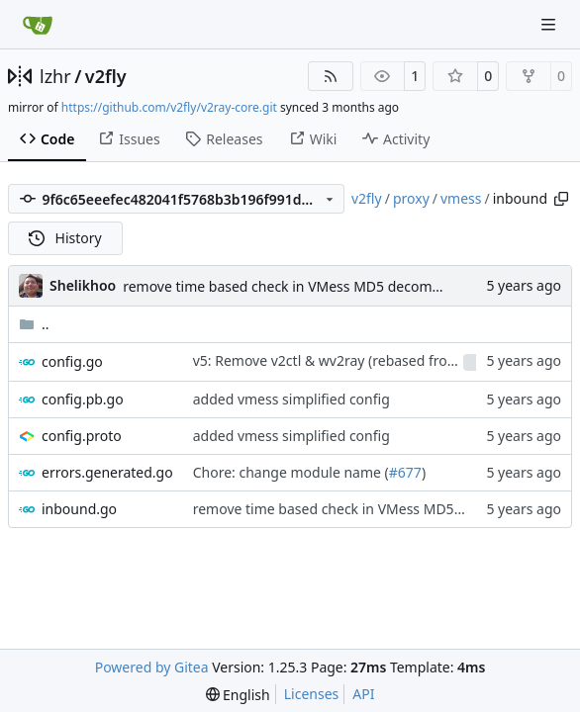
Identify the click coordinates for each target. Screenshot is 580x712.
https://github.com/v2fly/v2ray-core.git (169, 107)
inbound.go (79, 508)
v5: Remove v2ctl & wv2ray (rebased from (328, 360)
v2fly (106, 76)
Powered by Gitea (152, 667)
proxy (411, 198)
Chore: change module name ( (291, 472)
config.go (72, 361)
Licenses (311, 693)
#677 (405, 472)
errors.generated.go (107, 472)
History (65, 237)
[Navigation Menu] (550, 24)
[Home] (37, 25)
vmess (461, 198)
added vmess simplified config (291, 399)
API (363, 693)
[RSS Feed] (330, 76)
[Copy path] (561, 199)
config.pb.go (83, 399)
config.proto (82, 435)
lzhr (55, 76)
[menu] (238, 694)
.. (34, 323)
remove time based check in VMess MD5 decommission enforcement (346, 286)
